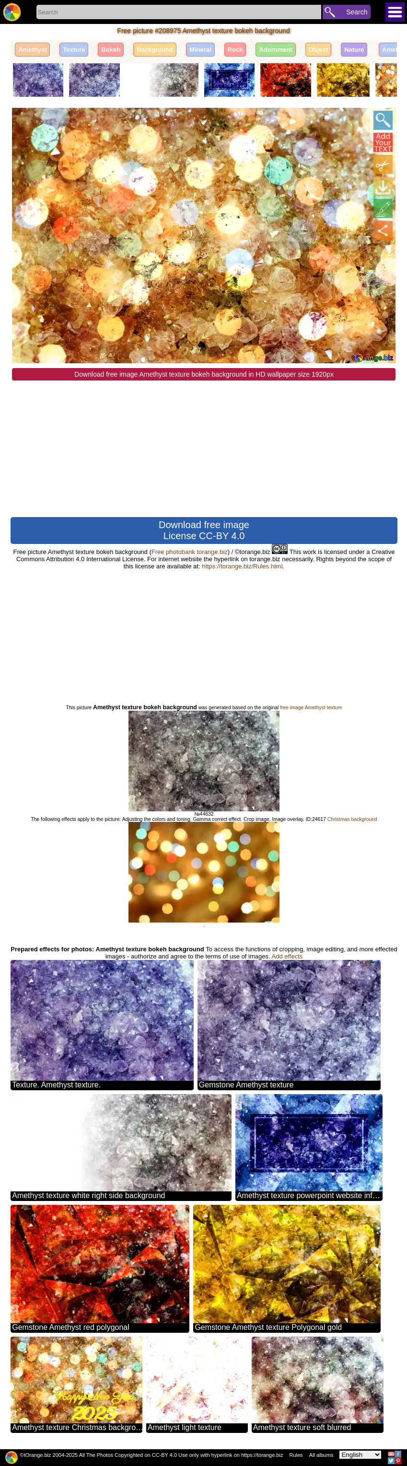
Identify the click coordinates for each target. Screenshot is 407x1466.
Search (356, 12)
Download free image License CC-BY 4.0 (204, 530)
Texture (74, 49)
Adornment (275, 49)
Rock (235, 49)
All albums (321, 1455)
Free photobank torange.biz (189, 551)
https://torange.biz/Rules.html (242, 566)
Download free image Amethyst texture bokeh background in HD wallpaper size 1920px (204, 374)
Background (155, 49)
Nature (354, 49)
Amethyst (32, 49)
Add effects (287, 956)
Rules (295, 1455)
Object (318, 49)
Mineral (200, 49)
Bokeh (110, 49)
